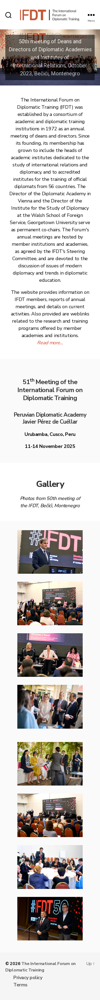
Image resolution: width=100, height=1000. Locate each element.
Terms (20, 985)
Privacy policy (27, 977)
